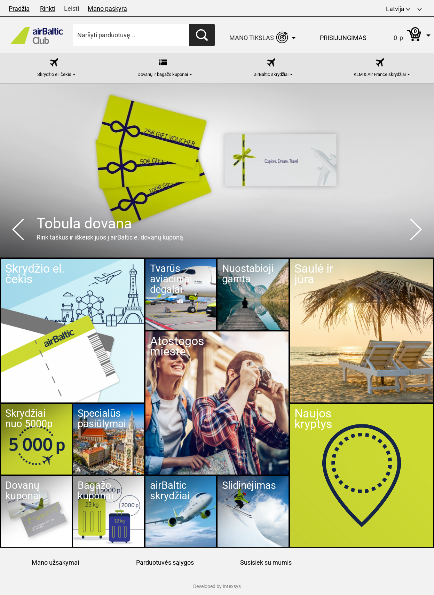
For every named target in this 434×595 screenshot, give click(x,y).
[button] (419, 8)
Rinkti (47, 8)
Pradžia (19, 8)
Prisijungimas (343, 37)
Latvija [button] (398, 9)
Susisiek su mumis (266, 562)
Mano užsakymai (55, 562)
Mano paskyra (107, 8)
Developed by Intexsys (217, 586)
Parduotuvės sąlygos (165, 562)
